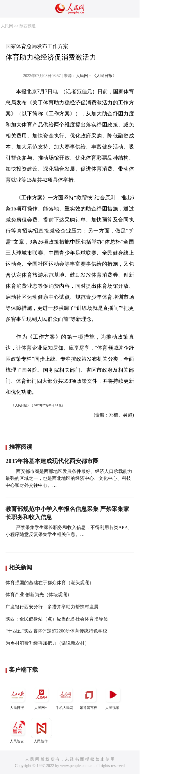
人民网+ (41, 697)
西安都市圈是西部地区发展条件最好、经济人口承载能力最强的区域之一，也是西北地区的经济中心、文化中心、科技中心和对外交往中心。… (69, 478)
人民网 (7, 26)
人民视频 (113, 697)
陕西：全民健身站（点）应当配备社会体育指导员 (57, 618)
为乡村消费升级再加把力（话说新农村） (47, 643)
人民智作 (41, 730)
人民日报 (17, 697)
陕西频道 (27, 26)
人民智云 (17, 730)
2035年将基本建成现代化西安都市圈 (52, 461)
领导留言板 (89, 697)
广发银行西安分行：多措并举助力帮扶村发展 (52, 606)
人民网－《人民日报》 (96, 76)
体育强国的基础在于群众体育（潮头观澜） (50, 582)
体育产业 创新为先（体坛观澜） (39, 594)
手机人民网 (65, 697)
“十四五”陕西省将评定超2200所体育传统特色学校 (56, 630)
